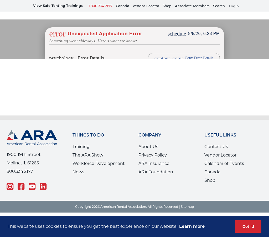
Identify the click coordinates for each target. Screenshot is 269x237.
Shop (167, 6)
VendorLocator (146, 6)
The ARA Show (88, 147)
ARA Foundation (155, 164)
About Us (148, 138)
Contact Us (216, 138)
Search (219, 6)
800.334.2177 (20, 163)
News (78, 164)
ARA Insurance (153, 155)
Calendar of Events (224, 155)
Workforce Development (99, 155)
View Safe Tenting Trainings (58, 5)
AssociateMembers (192, 6)
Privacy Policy (152, 147)
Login (234, 6)
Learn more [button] (192, 226)
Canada (122, 6)
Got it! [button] (248, 226)
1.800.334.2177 (100, 6)
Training (81, 138)
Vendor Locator (220, 147)
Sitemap (187, 199)
